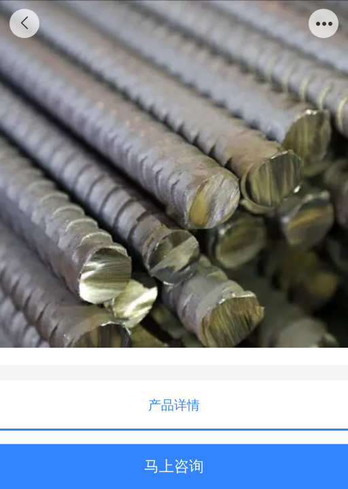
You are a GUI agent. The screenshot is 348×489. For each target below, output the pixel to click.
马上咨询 (174, 466)
